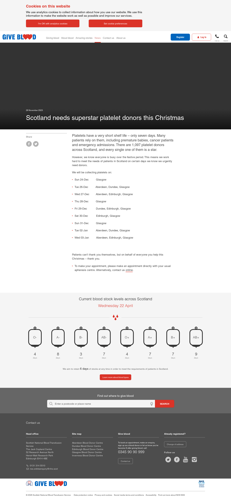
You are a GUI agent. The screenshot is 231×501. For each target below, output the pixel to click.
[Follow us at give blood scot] (168, 459)
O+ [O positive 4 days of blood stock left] (127, 337)
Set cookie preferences (115, 23)
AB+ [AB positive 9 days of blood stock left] (196, 337)
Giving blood (53, 37)
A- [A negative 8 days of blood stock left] (58, 337)
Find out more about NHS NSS (171, 495)
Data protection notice (83, 495)
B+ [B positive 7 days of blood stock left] (173, 337)
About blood (71, 37)
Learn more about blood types (116, 377)
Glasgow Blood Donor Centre (87, 452)
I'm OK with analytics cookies (52, 23)
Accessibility (151, 495)
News (107, 37)
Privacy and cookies (103, 495)
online (129, 270)
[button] (217, 37)
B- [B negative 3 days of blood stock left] (80, 337)
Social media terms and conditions (129, 495)
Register (180, 37)
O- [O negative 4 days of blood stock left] (35, 337)
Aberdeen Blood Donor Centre (87, 443)
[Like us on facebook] (177, 459)
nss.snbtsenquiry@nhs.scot (44, 468)
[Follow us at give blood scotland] (194, 459)
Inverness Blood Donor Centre (87, 455)
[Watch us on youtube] (186, 459)
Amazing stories (91, 37)
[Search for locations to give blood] (164, 404)
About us (135, 37)
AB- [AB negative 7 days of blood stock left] (104, 337)
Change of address (175, 444)
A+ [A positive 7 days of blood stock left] (150, 337)
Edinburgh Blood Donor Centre (87, 449)
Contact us (120, 37)
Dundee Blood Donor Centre (86, 446)
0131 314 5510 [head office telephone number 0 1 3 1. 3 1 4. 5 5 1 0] (37, 465)
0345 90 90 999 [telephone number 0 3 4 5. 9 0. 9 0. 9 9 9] (131, 452)
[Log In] (201, 37)
